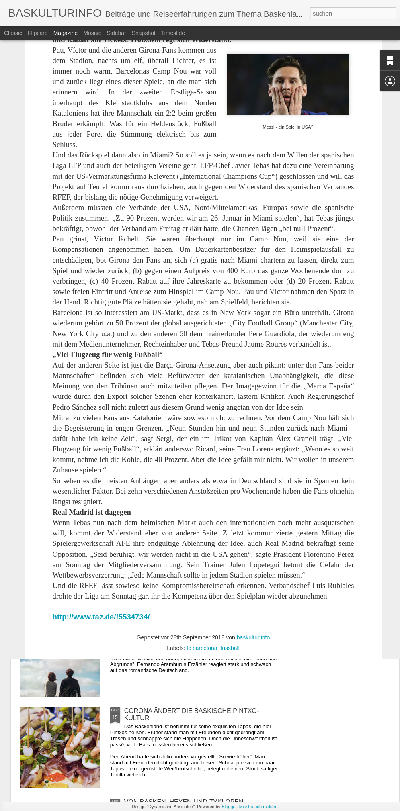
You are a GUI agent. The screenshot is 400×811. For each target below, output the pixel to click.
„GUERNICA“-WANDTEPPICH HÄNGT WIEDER (194, 528)
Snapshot (144, 33)
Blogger (229, 806)
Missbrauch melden (258, 806)
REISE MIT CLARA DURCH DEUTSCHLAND (189, 619)
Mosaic (92, 33)
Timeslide (173, 33)
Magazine (65, 33)
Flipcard (38, 33)
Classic (13, 33)
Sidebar (116, 33)
